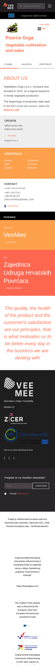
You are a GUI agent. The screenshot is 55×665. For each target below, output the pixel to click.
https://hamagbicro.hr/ (27, 586)
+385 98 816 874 (12, 196)
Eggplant (33, 160)
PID (43, 28)
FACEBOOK (13, 206)
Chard (8, 160)
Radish (8, 168)
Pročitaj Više (11, 110)
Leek (7, 164)
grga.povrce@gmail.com (19, 199)
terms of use (22, 493)
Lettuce (32, 164)
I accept (18, 493)
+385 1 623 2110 (12, 192)
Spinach (32, 168)
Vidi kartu (10, 135)
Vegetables (13, 153)
